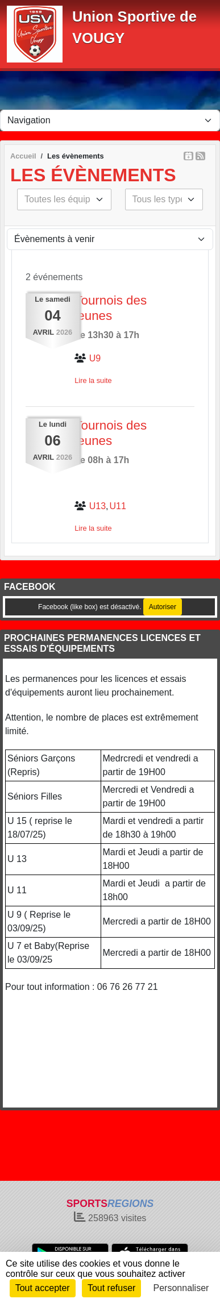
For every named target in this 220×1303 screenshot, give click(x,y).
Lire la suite (92, 380)
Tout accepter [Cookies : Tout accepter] (42, 1288)
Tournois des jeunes (110, 308)
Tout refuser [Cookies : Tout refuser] (111, 1288)
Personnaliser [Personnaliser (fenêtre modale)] (181, 1288)
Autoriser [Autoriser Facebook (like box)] (162, 607)
